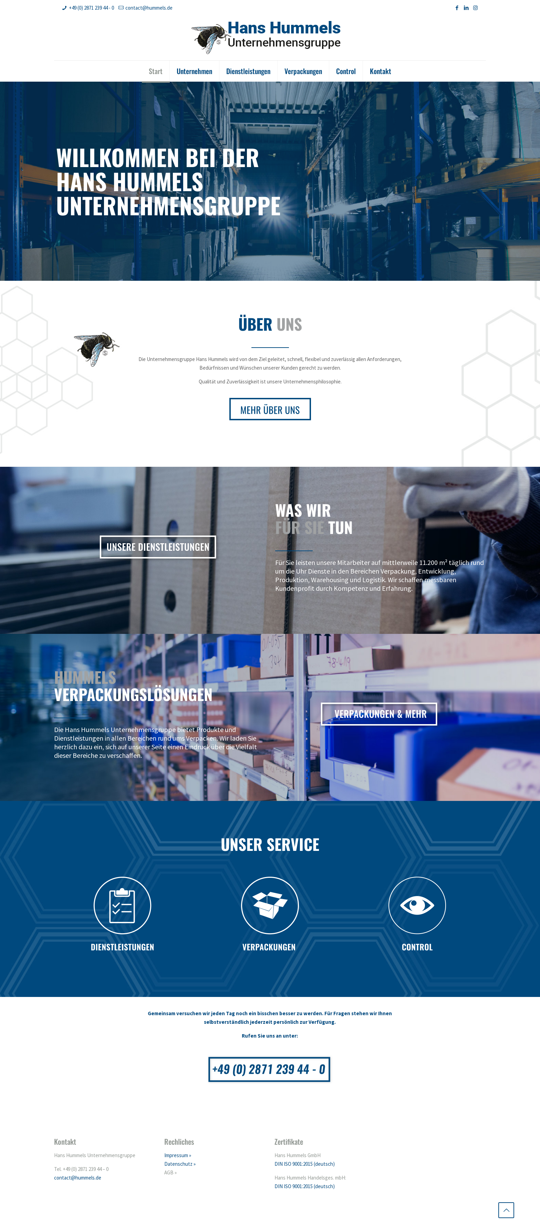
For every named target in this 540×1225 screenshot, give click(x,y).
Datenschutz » (180, 1164)
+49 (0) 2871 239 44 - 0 (91, 7)
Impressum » (177, 1155)
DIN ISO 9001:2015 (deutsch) (304, 1164)
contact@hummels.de (149, 7)
